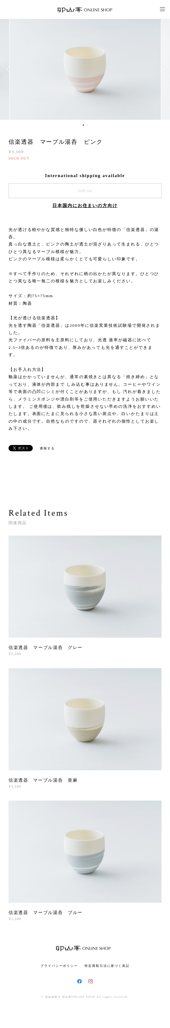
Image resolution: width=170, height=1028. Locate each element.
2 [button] (87, 125)
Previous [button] (9, 69)
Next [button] (160, 69)
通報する (47, 448)
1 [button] (83, 125)
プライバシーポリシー (59, 965)
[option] (85, 69)
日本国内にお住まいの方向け (85, 205)
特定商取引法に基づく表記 (107, 965)
